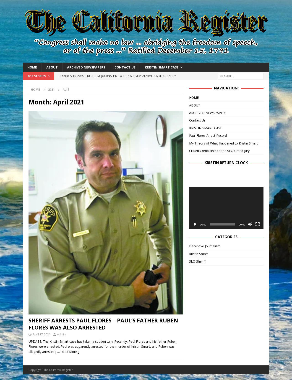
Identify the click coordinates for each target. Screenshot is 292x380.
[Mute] (250, 224)
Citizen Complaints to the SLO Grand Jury (219, 151)
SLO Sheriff (197, 261)
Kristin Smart (198, 254)
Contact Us (125, 67)
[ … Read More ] (67, 352)
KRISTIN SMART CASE (162, 67)
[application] (226, 208)
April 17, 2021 (41, 334)
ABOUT (52, 67)
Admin (61, 334)
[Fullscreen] (257, 224)
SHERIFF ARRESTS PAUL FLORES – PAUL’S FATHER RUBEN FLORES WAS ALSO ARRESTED (103, 324)
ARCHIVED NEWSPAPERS (86, 67)
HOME (32, 67)
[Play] (195, 224)
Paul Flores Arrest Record (208, 135)
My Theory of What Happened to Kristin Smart (223, 143)
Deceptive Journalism (204, 246)
